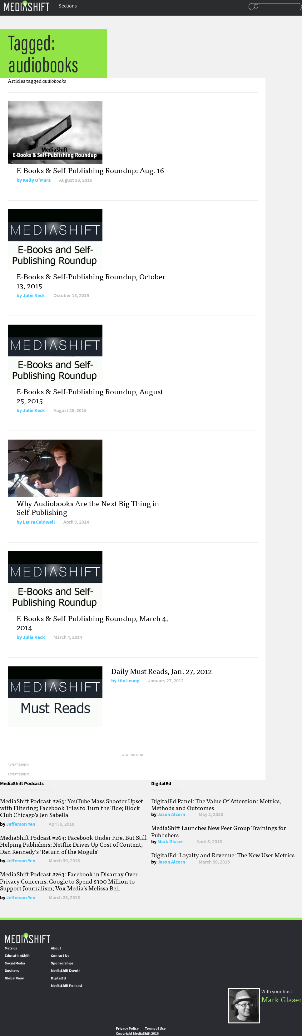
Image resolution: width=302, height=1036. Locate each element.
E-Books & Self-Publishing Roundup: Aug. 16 (90, 170)
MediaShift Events (65, 970)
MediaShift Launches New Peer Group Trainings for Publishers (218, 831)
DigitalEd (58, 978)
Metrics (11, 948)
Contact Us (60, 955)
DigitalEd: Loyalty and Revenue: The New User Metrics (223, 854)
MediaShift (27, 937)
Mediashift (26, 5)
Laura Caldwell (39, 522)
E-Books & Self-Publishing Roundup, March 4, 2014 (92, 622)
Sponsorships (62, 963)
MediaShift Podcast (66, 985)
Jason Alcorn (171, 814)
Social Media (15, 963)
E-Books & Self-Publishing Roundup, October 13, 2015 (91, 280)
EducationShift (17, 955)
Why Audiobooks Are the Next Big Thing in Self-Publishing (88, 507)
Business (12, 970)
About (56, 948)
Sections (68, 5)
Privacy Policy (127, 1028)
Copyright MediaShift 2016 (137, 1033)
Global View (14, 978)
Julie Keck (34, 295)
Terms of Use (155, 1028)
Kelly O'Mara (37, 180)
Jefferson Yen (20, 824)
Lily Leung (128, 680)
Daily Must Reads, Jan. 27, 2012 (161, 671)
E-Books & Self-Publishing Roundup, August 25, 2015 (90, 395)
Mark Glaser (170, 841)
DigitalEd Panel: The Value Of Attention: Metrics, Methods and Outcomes (216, 804)
